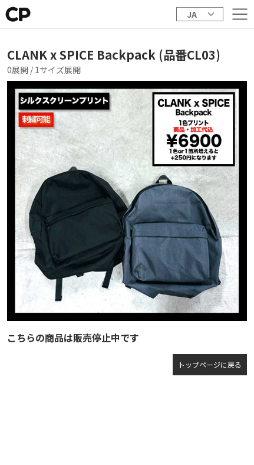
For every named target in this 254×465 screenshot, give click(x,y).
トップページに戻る (210, 364)
